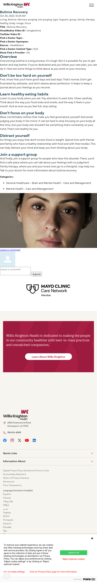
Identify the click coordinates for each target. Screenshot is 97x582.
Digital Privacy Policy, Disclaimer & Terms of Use (26, 470)
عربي (5, 508)
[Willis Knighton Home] (16, 5)
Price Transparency (12, 485)
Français (7, 497)
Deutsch (7, 523)
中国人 (6, 505)
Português (8, 519)
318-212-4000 (14, 432)
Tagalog (7, 512)
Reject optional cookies (74, 559)
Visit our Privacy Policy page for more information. (53, 572)
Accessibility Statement (14, 474)
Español (7, 493)
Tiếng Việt (8, 501)
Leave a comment (10, 249)
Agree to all (73, 552)
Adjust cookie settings (14, 572)
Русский (7, 527)
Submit (37, 274)
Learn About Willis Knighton (48, 356)
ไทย (5, 530)
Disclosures (8, 481)
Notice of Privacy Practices (16, 477)
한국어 (6, 516)
